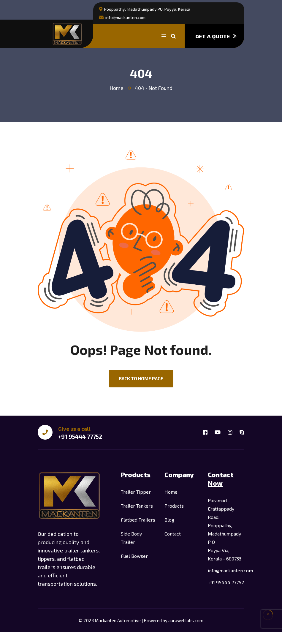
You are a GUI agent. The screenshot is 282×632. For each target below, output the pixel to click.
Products (174, 506)
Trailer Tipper (136, 492)
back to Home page (141, 378)
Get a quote (216, 36)
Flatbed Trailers (138, 519)
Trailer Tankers (137, 506)
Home (116, 88)
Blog (169, 519)
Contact (172, 533)
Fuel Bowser (134, 556)
